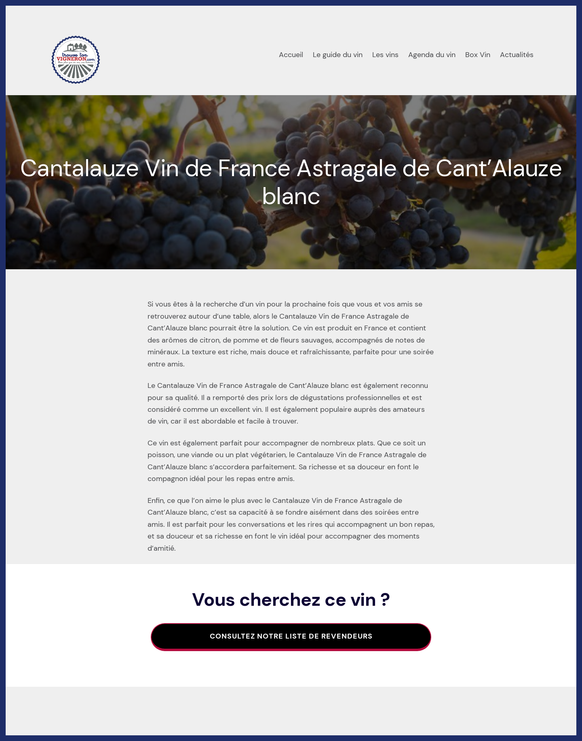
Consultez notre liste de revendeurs (291, 636)
